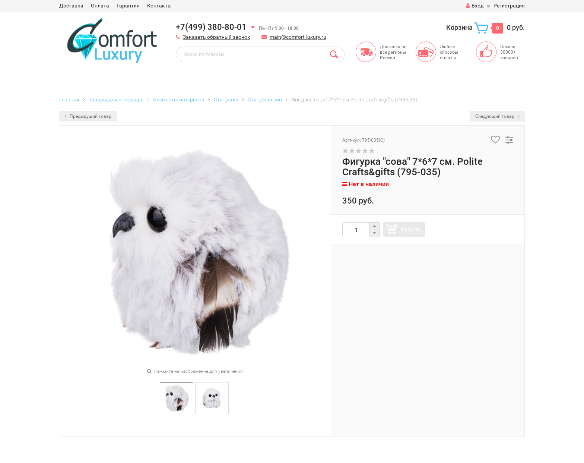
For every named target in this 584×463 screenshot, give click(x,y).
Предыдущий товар (88, 116)
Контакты (159, 6)
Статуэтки (226, 100)
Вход (474, 6)
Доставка (71, 6)
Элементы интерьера (178, 100)
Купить (410, 229)
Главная (69, 100)
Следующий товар (497, 116)
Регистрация (509, 6)
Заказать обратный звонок (216, 37)
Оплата (100, 6)
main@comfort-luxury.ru (298, 37)
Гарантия (128, 6)
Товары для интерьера (116, 100)
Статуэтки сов (265, 100)
